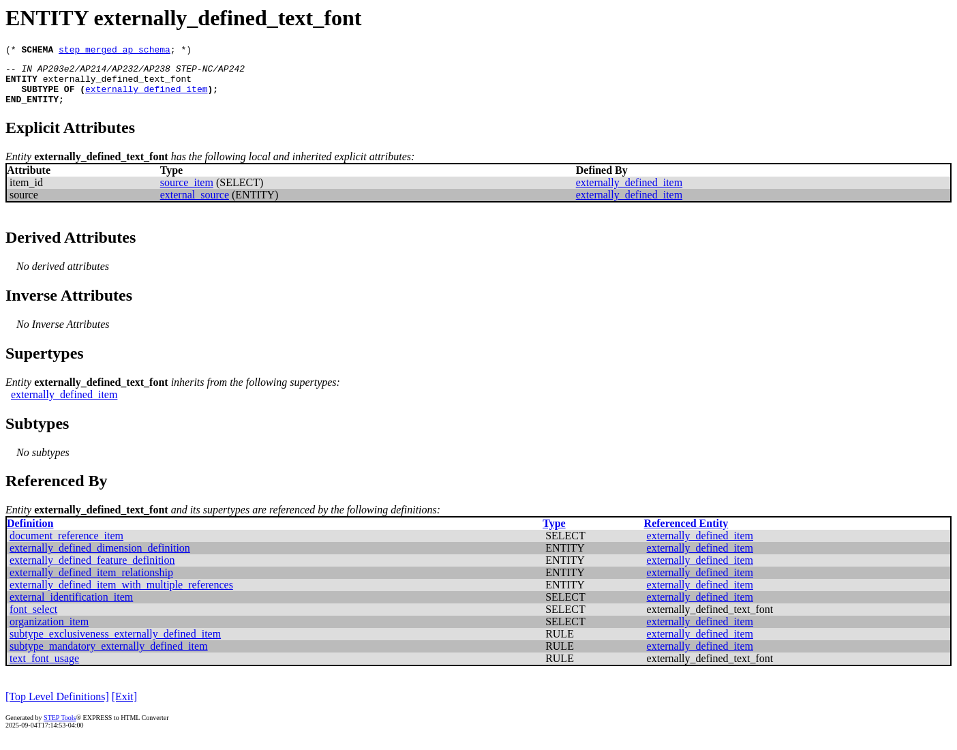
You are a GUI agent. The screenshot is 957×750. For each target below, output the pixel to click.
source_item (186, 192)
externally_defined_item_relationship (91, 582)
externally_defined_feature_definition (92, 570)
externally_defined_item (146, 97)
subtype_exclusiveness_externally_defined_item (115, 644)
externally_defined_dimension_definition (100, 558)
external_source (194, 205)
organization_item (49, 632)
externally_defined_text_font (117, 84)
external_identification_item (71, 607)
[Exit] (124, 706)
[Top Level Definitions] (57, 706)
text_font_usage (44, 668)
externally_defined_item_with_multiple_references (121, 595)
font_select (33, 619)
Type (554, 533)
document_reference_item (66, 546)
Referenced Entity (686, 533)
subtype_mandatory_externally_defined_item (109, 656)
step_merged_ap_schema (114, 51)
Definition (30, 533)
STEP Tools (60, 728)
